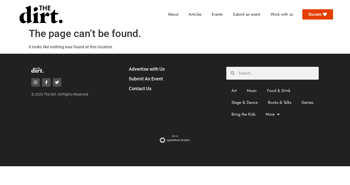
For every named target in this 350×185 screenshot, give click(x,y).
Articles (195, 14)
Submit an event (246, 14)
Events (217, 14)
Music (252, 91)
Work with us (281, 14)
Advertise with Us (147, 69)
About (173, 14)
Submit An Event (146, 78)
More (273, 114)
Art (234, 91)
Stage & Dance (244, 102)
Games (307, 102)
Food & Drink (278, 91)
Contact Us (140, 88)
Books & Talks (279, 102)
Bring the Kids (243, 114)
